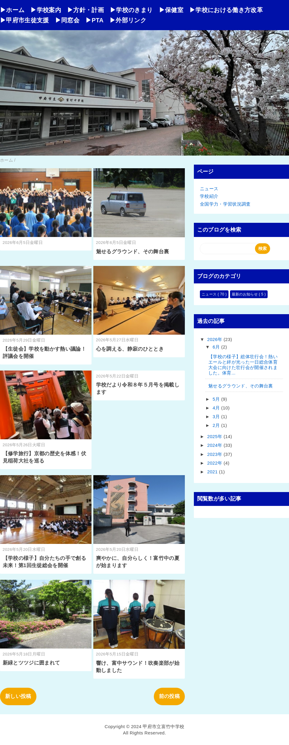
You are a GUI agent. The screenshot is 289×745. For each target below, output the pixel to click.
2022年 (215, 463)
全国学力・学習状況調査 (225, 204)
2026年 (215, 339)
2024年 (215, 445)
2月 (217, 425)
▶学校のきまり (131, 10)
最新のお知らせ (245, 294)
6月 (217, 346)
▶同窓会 (67, 20)
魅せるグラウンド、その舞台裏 (132, 251)
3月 (217, 416)
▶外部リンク (128, 20)
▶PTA (94, 20)
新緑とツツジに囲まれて (31, 663)
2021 (213, 471)
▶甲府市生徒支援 (24, 20)
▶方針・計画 (85, 10)
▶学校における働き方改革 (226, 10)
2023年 (215, 454)
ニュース (209, 188)
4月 (217, 407)
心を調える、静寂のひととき (130, 349)
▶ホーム (12, 10)
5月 (217, 399)
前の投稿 (169, 696)
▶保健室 (171, 10)
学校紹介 (209, 196)
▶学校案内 (45, 10)
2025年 (215, 436)
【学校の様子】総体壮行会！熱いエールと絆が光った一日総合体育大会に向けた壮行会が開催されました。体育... (243, 364)
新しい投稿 (18, 696)
